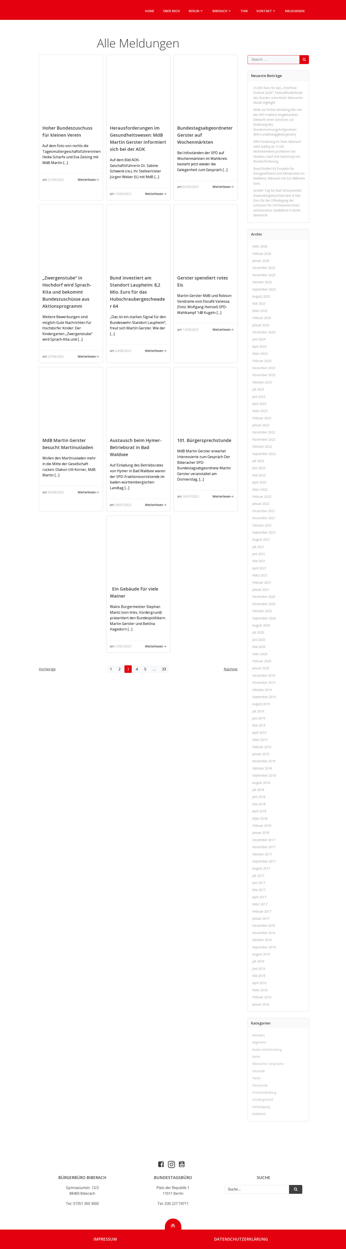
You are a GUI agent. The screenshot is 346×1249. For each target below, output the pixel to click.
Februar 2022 (261, 496)
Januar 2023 (260, 425)
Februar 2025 (261, 318)
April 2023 (259, 404)
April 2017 (259, 897)
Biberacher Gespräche (268, 1064)
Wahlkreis (259, 1114)
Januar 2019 (260, 754)
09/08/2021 (56, 492)
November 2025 (264, 275)
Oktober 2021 (262, 525)
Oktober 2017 (262, 854)
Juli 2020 (258, 632)
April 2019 (259, 732)
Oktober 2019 (262, 690)
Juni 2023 (258, 396)
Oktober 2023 (262, 382)
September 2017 (264, 861)
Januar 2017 (260, 918)
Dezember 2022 (263, 432)
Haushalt (258, 1071)
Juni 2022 (258, 468)
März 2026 (260, 246)
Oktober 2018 (262, 768)
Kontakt (266, 11)
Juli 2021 (258, 547)
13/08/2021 (191, 329)
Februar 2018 (261, 825)
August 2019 (261, 704)
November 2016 (264, 933)
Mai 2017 (259, 890)
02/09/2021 (191, 187)
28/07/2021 (123, 505)
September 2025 (264, 289)
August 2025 (261, 296)
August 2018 (261, 783)
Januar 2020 (260, 668)
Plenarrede (260, 1085)
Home (149, 11)
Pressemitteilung (264, 1092)
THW (244, 11)
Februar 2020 (261, 661)
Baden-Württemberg (267, 1049)
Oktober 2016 (262, 940)
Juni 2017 (258, 883)
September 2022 (264, 454)
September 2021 (264, 532)
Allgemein (259, 1042)
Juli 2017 (258, 876)
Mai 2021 (259, 561)
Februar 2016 (261, 997)
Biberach (222, 11)
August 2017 (261, 868)
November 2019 (264, 682)
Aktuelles (258, 1035)
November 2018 (264, 761)
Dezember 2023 (263, 368)
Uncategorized (262, 1099)
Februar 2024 (261, 361)
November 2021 (264, 518)
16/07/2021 (191, 496)
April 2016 (259, 983)
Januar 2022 (260, 504)
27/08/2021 (56, 356)
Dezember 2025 (263, 268)
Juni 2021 (258, 554)
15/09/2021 (123, 194)
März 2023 (260, 411)
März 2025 (260, 311)
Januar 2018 (260, 832)
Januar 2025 (260, 325)
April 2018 (259, 811)
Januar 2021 (260, 589)
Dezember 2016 (263, 925)
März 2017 (260, 904)
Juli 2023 (258, 389)
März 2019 (260, 740)
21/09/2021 (56, 179)
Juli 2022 (258, 461)
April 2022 (259, 482)
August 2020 (261, 625)
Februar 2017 (261, 911)
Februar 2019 (261, 747)
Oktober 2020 (262, 611)
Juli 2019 (258, 711)
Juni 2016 (258, 968)
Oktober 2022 (262, 446)
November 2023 (264, 375)
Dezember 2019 (263, 675)
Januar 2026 (260, 260)
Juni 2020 (258, 640)
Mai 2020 (259, 647)
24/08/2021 (123, 351)
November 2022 (264, 439)
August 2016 (261, 954)
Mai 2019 (259, 725)
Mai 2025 (259, 303)
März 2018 (260, 818)
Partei (256, 1078)
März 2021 (260, 575)
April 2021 (259, 568)
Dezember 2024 (263, 332)
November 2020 (264, 604)
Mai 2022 (259, 475)
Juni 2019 (258, 718)
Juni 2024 (258, 339)
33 (165, 669)
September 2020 (264, 618)
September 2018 (264, 775)
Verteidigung (261, 1107)
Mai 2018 (259, 804)
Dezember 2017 (263, 840)
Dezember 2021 (263, 511)
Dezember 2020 (263, 597)
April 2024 (259, 346)
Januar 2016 (260, 1004)
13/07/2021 (123, 646)
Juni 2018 (258, 797)
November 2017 (264, 847)
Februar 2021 (261, 582)
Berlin (196, 11)
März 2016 (260, 990)
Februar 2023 (261, 418)
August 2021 (261, 539)
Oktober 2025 (262, 282)
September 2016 (264, 947)
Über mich (171, 11)
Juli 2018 (258, 790)
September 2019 (264, 697)
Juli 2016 (258, 961)
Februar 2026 (261, 253)
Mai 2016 (259, 976)
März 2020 (260, 654)
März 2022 (260, 489)
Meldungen (295, 11)
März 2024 (260, 353)
